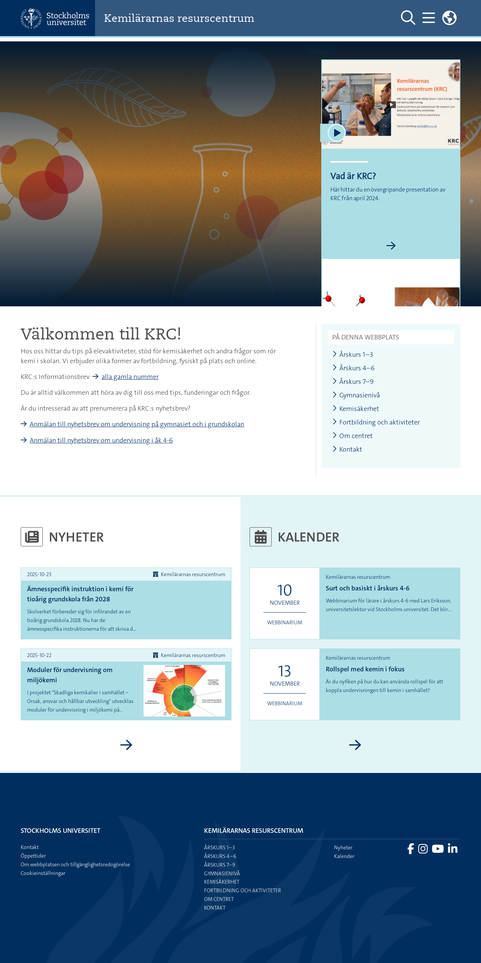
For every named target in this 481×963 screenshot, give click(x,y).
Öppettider (33, 855)
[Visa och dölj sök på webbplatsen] (408, 18)
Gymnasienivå (356, 395)
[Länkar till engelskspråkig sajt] (449, 18)
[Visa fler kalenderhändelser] (355, 745)
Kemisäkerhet (355, 409)
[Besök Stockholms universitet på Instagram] (423, 850)
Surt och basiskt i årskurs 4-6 (368, 588)
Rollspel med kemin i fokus (365, 669)
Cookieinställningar (43, 873)
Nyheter (343, 847)
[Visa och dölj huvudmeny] (429, 18)
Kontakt (347, 449)
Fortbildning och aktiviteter (376, 422)
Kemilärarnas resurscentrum (179, 18)
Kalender (344, 856)
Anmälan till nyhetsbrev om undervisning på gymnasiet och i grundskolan (137, 424)
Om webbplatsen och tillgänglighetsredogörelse (75, 864)
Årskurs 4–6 (353, 368)
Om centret (352, 436)
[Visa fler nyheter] (126, 745)
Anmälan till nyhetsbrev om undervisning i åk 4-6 (101, 440)
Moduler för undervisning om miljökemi (70, 675)
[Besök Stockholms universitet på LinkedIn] (452, 850)
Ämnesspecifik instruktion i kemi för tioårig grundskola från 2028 (80, 594)
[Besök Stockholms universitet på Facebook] (411, 850)
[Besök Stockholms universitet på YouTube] (438, 850)
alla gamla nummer (130, 376)
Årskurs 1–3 (352, 355)
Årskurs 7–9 (353, 382)
